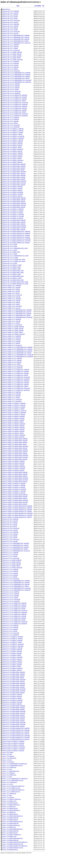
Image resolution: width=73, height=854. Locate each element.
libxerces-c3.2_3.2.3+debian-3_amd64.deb (12, 694)
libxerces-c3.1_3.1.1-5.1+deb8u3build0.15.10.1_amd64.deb (16, 580)
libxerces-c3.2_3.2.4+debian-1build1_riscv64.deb (13, 724)
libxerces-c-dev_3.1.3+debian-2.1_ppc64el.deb (13, 138)
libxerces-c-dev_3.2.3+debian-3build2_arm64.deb (13, 199)
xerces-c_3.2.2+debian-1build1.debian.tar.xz (12, 816)
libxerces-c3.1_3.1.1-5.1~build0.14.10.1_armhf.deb (14, 606)
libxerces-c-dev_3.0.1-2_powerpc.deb (11, 20)
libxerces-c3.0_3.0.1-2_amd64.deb (10, 519)
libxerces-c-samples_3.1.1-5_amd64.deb (11, 392)
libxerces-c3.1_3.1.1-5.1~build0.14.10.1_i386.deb (13, 608)
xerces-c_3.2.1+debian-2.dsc (9, 812)
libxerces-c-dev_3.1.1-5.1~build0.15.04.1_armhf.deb (14, 110)
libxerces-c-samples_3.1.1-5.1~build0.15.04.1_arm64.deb (15, 382)
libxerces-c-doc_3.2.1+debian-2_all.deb (11, 268)
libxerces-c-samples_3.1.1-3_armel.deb (11, 339)
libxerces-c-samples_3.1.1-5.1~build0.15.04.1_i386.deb (15, 386)
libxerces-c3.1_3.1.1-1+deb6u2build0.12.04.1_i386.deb (15, 548)
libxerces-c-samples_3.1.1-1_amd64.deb (11, 319)
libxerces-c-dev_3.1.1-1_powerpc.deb (11, 50)
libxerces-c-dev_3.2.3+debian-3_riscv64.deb (12, 194)
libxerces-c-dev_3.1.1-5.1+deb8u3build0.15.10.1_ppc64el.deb (16, 82)
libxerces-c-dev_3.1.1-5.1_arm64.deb (11, 85)
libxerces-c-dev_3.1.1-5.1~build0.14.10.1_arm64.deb (14, 97)
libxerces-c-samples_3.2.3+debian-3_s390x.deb (13, 470)
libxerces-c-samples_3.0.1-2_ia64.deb (11, 291)
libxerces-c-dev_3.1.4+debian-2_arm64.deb (12, 143)
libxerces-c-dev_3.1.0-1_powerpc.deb (11, 31)
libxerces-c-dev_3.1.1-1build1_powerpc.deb (12, 59)
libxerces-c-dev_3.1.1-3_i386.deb (10, 69)
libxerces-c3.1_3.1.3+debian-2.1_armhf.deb (12, 640)
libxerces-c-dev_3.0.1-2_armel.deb (10, 13)
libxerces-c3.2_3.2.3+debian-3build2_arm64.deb (13, 707)
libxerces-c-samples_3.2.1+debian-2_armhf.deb (13, 431)
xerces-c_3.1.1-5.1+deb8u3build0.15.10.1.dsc (12, 780)
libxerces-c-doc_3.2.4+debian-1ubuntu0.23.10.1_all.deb (15, 283)
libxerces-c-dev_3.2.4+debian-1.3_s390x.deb (12, 218)
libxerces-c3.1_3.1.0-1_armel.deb (10, 534)
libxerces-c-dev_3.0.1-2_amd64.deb (10, 11)
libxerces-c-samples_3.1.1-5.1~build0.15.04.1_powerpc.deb (16, 388)
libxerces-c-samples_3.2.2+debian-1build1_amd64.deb (15, 438)
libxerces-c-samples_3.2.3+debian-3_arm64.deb (13, 463)
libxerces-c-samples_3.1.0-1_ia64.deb (11, 304)
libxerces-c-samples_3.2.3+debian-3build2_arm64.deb (14, 474)
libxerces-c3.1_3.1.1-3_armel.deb (10, 573)
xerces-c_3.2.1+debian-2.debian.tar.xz (11, 810)
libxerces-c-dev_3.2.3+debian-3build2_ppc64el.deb (14, 203)
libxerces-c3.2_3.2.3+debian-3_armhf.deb (12, 698)
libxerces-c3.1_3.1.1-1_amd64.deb (10, 552)
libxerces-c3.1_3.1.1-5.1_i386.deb (10, 597)
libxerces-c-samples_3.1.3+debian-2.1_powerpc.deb (14, 410)
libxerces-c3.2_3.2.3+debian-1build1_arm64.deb (13, 685)
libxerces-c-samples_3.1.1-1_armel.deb (11, 321)
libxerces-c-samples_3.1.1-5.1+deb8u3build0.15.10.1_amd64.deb (17, 347)
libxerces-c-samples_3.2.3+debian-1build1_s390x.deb (14, 459)
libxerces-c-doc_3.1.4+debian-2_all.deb (11, 266)
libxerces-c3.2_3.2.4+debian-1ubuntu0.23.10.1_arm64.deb (15, 731)
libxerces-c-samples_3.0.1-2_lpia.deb (11, 293)
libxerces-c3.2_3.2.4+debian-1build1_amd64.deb (13, 717)
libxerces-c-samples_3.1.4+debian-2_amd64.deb (13, 416)
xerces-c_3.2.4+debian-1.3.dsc (9, 836)
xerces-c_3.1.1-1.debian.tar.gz (9, 767)
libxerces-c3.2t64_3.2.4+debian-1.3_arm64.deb (13, 743)
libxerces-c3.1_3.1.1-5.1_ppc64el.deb (11, 601)
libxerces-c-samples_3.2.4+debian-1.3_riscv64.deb (14, 491)
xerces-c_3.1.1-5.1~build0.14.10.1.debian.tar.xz (13, 786)
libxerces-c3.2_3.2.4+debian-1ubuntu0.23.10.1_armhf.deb (15, 733)
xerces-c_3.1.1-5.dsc (7, 795)
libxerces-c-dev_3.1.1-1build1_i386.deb (11, 57)
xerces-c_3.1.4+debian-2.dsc (9, 806)
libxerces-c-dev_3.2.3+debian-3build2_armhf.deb (13, 201)
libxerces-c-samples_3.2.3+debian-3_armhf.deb (13, 464)
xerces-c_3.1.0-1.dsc (7, 759)
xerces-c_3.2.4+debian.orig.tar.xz (10, 849)
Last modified (37, 5)
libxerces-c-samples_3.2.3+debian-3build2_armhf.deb (14, 476)
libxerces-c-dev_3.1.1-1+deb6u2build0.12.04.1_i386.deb (15, 41)
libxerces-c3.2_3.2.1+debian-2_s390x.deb (12, 670)
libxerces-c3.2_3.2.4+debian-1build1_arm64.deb (13, 718)
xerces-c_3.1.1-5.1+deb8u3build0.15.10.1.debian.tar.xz (15, 778)
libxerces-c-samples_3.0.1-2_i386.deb (11, 289)
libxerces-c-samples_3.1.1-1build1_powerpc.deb (13, 334)
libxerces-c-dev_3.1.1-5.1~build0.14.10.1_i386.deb (14, 100)
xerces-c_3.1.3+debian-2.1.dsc (9, 801)
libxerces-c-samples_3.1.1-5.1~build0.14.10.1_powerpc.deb (16, 377)
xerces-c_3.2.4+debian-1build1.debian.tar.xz (12, 838)
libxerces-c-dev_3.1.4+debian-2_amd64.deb (12, 141)
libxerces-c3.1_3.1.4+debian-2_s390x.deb (12, 659)
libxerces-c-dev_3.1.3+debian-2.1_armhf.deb (12, 132)
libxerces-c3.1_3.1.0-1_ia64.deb (9, 537)
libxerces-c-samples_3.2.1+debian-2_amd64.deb (13, 427)
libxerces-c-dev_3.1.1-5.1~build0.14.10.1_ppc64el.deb (15, 104)
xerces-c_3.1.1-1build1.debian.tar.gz (10, 771)
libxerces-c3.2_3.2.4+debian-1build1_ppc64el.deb (13, 722)
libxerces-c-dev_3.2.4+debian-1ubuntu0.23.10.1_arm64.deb (16, 235)
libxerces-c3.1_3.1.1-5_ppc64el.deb (10, 634)
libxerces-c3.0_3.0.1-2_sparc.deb (10, 530)
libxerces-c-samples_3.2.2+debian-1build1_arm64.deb (14, 440)
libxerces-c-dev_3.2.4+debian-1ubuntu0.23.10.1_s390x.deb (16, 242)
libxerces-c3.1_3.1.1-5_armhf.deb (10, 629)
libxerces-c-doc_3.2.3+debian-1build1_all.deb (13, 272)
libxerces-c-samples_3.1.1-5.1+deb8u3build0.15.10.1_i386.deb (16, 352)
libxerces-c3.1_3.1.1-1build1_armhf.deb (11, 563)
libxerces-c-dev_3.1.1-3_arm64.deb (10, 63)
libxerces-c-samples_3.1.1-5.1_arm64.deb (12, 360)
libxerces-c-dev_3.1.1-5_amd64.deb (10, 117)
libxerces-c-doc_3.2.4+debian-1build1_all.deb (13, 280)
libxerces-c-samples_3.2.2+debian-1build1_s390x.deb (14, 448)
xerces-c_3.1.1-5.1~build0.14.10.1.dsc (11, 787)
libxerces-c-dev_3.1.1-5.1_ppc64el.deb (11, 93)
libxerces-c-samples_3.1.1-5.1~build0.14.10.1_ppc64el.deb (16, 379)
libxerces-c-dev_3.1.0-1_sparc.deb (10, 33)
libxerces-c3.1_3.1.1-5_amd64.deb (10, 625)
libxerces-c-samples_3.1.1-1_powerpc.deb (12, 324)
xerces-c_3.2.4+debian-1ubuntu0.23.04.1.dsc (12, 844)
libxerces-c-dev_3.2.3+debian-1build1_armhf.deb (13, 179)
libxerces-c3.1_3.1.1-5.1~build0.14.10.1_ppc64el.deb (14, 612)
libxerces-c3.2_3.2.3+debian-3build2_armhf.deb (13, 709)
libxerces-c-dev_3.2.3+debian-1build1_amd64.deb (14, 175)
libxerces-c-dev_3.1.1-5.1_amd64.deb (11, 83)
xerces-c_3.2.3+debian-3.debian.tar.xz (11, 825)
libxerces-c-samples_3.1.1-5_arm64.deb (11, 393)
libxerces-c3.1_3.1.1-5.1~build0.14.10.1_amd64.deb (14, 603)
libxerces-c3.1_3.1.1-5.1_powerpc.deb (11, 599)
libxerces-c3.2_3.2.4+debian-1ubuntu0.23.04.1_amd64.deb (15, 728)
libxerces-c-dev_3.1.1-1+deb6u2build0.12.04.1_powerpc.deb (16, 42)
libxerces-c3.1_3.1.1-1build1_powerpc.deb (12, 567)
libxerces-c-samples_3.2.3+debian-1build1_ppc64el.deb (15, 455)
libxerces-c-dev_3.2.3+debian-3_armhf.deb (12, 190)
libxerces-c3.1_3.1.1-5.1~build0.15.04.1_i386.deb (13, 619)
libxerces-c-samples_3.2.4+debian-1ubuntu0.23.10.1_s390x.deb (17, 517)
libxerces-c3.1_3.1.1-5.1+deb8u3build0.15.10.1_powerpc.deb (16, 588)
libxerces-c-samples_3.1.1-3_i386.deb (11, 343)
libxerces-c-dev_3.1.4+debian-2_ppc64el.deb (12, 149)
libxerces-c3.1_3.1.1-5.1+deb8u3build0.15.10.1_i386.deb (15, 586)
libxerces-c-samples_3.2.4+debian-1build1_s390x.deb (14, 504)
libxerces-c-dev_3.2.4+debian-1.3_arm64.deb (12, 210)
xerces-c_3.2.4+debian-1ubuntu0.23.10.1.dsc (12, 847)
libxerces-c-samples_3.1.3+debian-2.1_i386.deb (13, 408)
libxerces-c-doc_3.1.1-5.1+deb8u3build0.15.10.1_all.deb (15, 255)
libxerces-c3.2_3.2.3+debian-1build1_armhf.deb (13, 687)
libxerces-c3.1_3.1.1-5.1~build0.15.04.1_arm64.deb (14, 616)
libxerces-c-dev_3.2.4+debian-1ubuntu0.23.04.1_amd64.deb (16, 231)
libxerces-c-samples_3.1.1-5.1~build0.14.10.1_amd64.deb (15, 369)
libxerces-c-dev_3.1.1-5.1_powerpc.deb (11, 91)
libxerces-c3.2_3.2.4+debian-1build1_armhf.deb (13, 720)
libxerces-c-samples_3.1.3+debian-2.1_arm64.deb (13, 405)
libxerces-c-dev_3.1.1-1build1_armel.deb (11, 54)
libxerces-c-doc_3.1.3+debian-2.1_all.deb (12, 265)
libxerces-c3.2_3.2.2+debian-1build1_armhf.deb (13, 675)
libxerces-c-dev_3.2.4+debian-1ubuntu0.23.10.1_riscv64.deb (16, 240)
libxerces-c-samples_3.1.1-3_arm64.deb (11, 337)
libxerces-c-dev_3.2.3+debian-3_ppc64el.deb (12, 192)
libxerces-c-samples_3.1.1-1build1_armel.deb (12, 328)
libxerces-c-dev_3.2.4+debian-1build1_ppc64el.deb (14, 225)
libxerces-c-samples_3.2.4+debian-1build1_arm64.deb (14, 496)
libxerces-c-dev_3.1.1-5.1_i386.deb (10, 89)
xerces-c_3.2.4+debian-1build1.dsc (10, 840)
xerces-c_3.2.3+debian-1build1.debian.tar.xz (12, 821)
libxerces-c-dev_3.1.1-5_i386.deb (10, 123)
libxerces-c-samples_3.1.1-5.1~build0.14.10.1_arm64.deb (15, 371)
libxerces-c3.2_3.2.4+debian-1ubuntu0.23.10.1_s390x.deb (15, 739)
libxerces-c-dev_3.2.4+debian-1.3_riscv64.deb (13, 216)
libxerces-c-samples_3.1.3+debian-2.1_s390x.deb (13, 414)
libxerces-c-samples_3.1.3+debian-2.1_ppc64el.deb (14, 412)
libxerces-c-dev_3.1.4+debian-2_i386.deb (12, 147)
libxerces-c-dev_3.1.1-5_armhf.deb (10, 121)
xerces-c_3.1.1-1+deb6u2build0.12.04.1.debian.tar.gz (14, 763)
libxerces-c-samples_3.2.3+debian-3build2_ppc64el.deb (15, 477)
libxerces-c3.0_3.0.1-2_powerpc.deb (10, 528)
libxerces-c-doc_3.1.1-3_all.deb (9, 253)
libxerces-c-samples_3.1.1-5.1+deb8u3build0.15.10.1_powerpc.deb (17, 354)
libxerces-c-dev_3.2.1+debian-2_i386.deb (12, 158)
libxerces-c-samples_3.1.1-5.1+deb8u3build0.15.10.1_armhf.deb (17, 351)
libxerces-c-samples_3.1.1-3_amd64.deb (11, 336)
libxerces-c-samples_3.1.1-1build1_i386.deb (12, 332)
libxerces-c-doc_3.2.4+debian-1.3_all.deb (12, 278)
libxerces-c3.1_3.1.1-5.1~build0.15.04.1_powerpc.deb (14, 621)
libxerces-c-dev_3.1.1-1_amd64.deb (10, 44)
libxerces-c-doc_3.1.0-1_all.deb (9, 246)
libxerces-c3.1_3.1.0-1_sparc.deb (10, 541)
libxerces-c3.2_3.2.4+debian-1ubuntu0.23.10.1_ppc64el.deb (16, 735)
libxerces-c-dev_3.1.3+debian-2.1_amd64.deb (12, 128)
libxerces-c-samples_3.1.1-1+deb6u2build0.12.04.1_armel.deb (16, 311)
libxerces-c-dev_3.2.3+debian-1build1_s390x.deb (13, 184)
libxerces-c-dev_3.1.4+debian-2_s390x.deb (12, 151)
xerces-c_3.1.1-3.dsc (7, 776)
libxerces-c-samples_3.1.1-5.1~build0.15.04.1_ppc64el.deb (16, 390)
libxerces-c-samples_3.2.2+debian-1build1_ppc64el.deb (15, 446)
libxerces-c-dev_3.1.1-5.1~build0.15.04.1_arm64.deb (14, 108)
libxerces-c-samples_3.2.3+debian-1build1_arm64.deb (14, 451)
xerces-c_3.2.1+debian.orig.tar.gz (10, 814)
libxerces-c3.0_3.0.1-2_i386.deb (9, 522)
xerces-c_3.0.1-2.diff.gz (7, 752)
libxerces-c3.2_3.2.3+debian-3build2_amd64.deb (13, 705)
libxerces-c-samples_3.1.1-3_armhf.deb (11, 341)
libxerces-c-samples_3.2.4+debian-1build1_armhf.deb (14, 498)
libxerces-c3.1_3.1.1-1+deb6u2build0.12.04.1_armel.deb (15, 545)
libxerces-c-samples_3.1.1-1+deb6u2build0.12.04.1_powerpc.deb (17, 317)
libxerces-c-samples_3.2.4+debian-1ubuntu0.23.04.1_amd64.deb (17, 506)
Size (43, 5)
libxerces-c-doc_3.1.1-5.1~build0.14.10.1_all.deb (13, 259)
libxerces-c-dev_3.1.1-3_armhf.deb (10, 67)
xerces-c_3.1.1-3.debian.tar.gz (9, 774)
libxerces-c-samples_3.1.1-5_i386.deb (11, 397)
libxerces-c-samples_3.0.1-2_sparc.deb (11, 296)
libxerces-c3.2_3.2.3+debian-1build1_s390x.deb (13, 692)
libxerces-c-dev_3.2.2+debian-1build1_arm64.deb (13, 166)
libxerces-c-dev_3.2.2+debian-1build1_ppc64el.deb (14, 171)
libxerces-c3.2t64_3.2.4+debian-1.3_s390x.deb (13, 750)
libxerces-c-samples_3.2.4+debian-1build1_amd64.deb (15, 494)
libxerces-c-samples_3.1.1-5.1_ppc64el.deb (12, 367)
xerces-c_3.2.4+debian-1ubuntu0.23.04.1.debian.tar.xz (14, 842)
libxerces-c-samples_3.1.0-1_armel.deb (11, 300)
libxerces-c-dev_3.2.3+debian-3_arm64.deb (12, 188)
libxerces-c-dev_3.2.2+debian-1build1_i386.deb (13, 169)
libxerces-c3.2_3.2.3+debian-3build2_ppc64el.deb (13, 711)
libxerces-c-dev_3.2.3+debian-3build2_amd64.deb (14, 197)
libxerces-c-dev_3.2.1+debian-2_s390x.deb (12, 162)
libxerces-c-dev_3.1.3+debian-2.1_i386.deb (12, 134)
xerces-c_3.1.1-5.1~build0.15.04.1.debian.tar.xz (13, 789)
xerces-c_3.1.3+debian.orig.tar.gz (10, 802)
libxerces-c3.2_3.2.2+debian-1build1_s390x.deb (13, 681)
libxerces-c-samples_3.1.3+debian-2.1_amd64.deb (14, 403)
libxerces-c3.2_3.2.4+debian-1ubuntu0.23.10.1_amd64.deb (15, 730)
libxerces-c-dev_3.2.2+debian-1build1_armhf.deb (13, 168)
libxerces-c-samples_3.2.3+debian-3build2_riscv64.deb (15, 479)
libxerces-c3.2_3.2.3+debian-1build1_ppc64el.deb (13, 689)
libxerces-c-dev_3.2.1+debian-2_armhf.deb (12, 156)
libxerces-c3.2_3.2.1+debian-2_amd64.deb (12, 661)
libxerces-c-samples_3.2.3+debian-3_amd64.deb (13, 461)
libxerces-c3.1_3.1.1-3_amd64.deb (10, 569)
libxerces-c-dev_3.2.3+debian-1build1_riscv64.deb (14, 182)
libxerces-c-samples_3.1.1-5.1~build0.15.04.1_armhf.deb (15, 384)
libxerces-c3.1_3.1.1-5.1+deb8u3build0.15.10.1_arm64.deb (16, 582)
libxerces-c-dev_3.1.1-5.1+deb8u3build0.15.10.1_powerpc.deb (16, 80)
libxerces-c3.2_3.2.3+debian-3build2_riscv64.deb (13, 713)
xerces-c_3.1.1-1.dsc (7, 769)
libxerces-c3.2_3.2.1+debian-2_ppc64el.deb (12, 668)
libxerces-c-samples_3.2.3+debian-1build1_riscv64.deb (15, 457)
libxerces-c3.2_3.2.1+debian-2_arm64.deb (12, 662)
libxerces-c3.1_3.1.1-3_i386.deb (9, 576)
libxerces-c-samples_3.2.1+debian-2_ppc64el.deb (13, 435)
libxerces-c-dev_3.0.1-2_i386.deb (10, 14)
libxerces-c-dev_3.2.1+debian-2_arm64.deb (12, 154)
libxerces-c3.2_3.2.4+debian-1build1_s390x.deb (13, 726)
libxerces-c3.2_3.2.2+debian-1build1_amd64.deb (13, 672)
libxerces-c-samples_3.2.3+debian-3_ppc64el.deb (13, 466)
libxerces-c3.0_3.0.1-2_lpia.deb (9, 526)
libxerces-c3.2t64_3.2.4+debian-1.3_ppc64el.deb (13, 746)
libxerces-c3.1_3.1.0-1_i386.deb (9, 535)
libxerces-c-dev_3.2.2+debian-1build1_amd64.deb (14, 164)
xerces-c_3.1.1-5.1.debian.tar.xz (9, 782)
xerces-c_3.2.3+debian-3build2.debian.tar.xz (12, 829)
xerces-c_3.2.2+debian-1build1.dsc (10, 817)
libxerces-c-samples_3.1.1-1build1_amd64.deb (13, 326)
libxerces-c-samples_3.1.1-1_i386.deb (11, 323)
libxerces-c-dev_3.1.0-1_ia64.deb (10, 29)
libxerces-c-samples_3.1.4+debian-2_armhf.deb (13, 420)
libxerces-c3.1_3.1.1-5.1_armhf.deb (10, 595)
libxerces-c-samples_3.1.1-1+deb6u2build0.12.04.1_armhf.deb (16, 313)
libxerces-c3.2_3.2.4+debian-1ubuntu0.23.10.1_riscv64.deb (16, 737)
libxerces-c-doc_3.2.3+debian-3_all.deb (11, 274)
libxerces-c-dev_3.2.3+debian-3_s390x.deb (12, 196)
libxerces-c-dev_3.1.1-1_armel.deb (10, 46)
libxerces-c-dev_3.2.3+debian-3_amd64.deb (12, 186)
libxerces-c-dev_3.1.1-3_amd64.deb (10, 61)
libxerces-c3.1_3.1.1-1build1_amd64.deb (11, 560)
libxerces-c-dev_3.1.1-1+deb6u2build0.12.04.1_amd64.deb (16, 35)
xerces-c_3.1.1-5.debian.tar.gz (9, 793)
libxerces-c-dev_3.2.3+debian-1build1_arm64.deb (13, 177)
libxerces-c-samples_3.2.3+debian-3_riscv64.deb (13, 468)
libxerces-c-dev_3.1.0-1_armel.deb (10, 26)
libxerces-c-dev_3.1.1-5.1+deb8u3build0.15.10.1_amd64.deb (16, 72)
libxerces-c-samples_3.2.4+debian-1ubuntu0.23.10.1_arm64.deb (17, 509)
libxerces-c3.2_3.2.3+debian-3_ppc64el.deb (12, 700)
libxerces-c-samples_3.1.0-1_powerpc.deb (12, 306)
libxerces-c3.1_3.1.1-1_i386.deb (9, 556)
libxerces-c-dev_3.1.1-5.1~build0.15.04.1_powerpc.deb (15, 113)
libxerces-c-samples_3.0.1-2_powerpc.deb (12, 294)
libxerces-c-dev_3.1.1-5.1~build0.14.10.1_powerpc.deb (15, 102)
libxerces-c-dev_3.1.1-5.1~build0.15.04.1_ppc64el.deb (15, 115)
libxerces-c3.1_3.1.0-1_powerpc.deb (10, 539)
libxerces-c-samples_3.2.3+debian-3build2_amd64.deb (15, 472)
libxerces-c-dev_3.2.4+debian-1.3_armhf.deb (12, 212)
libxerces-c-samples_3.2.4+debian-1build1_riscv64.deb (15, 502)
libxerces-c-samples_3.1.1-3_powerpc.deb (12, 345)
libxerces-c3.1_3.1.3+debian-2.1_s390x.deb (12, 647)
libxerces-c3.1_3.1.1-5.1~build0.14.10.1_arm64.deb (14, 604)
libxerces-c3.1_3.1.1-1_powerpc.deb (10, 558)
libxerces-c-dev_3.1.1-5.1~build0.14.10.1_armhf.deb (14, 98)
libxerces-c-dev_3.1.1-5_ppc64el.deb (10, 126)
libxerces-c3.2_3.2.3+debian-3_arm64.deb (12, 696)
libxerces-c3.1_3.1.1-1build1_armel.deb (11, 562)
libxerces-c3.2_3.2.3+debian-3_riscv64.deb (12, 702)
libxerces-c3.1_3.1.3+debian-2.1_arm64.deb (12, 638)
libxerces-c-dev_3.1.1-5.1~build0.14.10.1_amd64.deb (14, 95)
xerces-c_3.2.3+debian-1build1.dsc (10, 823)
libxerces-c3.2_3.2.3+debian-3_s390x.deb (12, 703)
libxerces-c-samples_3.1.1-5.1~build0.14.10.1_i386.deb (15, 375)
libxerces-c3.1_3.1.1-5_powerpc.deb (10, 632)
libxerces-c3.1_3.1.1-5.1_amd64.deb (10, 591)
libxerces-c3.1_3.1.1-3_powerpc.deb (10, 578)
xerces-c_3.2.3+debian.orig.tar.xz (10, 832)
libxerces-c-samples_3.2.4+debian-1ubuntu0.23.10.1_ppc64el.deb (17, 513)
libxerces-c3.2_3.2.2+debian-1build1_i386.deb (13, 677)
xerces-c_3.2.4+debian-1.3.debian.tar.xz (11, 834)
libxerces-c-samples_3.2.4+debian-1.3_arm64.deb (13, 485)
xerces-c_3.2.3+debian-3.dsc (9, 827)
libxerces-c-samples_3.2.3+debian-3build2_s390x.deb (14, 481)
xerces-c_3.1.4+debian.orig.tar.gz (10, 808)
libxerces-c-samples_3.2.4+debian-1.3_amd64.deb (14, 483)
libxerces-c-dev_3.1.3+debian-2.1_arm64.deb (12, 130)
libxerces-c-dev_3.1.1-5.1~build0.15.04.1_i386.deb (14, 111)
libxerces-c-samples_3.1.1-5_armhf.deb (11, 395)
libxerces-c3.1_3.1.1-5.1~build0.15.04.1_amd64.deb (14, 614)
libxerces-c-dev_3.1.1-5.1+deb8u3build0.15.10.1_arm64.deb (16, 74)
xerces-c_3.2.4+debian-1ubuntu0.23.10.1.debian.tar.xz (14, 845)
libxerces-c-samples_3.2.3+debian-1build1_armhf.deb (14, 453)
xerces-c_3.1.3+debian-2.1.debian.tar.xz (11, 799)
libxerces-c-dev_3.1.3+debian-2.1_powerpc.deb (13, 136)
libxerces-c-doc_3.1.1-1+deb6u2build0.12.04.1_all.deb (15, 248)
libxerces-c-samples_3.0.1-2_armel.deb (11, 287)
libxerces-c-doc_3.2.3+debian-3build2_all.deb (13, 276)
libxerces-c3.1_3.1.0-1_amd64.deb (10, 532)
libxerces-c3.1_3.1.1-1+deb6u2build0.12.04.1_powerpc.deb (16, 550)
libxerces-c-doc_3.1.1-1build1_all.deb (11, 252)
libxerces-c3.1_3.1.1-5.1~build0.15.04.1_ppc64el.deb (14, 623)
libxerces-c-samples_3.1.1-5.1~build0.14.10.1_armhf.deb (15, 373)
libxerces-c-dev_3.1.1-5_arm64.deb (10, 119)
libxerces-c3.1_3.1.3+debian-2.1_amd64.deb (12, 636)
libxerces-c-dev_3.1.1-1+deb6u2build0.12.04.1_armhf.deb (15, 39)
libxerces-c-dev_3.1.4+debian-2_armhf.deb (12, 145)
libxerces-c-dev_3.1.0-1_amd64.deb (10, 24)
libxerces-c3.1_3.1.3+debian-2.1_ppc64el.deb (12, 646)
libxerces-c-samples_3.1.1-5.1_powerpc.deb (12, 365)
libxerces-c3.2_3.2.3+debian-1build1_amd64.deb (13, 683)
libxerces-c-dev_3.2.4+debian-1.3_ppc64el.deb (13, 214)
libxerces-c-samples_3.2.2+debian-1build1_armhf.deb (14, 442)
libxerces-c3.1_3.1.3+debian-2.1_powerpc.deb (13, 644)
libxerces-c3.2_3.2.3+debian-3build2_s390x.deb (13, 715)
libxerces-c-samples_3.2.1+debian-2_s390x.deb (13, 436)
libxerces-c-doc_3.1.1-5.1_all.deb (10, 257)
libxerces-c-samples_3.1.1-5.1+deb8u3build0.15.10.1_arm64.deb (17, 349)
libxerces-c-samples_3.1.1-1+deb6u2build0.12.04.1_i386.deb (16, 315)
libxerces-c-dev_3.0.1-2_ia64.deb (10, 16)
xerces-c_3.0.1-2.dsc (7, 754)
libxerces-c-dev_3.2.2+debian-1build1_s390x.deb (13, 173)
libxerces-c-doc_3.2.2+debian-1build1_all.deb (13, 270)
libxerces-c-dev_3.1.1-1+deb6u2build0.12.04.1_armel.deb (15, 37)
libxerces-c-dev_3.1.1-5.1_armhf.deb (10, 87)
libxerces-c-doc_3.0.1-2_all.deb (9, 244)
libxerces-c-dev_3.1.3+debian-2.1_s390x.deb (12, 139)
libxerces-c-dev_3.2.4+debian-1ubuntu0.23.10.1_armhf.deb (16, 237)
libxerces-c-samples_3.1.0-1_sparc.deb (11, 308)
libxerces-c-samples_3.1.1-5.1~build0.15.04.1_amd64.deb (15, 380)
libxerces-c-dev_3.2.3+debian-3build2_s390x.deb (13, 207)
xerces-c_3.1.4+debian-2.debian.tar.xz (11, 804)
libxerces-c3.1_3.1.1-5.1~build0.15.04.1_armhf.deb (14, 618)
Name (17, 5)
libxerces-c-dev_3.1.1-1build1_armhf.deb (11, 55)
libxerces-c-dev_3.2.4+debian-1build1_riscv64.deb (14, 227)
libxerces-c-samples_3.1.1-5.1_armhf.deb (11, 362)
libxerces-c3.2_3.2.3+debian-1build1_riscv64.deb (13, 690)
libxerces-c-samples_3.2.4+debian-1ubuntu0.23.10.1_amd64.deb (17, 507)
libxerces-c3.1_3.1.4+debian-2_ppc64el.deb (12, 657)
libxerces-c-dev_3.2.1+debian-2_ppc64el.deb (12, 160)
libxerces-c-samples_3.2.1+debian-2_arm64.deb (13, 429)
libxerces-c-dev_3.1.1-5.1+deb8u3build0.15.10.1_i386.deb (15, 78)
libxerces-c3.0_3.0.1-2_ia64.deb (9, 524)
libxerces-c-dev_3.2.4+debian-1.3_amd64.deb (12, 209)
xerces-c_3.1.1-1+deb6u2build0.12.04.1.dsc (12, 765)
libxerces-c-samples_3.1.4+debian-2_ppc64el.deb (13, 423)
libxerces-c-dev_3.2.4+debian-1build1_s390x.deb (13, 229)
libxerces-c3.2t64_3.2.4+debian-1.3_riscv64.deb (13, 748)
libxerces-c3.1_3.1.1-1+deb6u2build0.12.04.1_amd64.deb (15, 543)
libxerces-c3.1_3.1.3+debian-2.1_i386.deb (12, 642)
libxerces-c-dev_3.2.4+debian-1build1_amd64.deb (14, 220)
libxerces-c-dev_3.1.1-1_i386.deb (10, 48)
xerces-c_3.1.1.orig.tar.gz (8, 797)
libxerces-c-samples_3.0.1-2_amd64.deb (11, 285)
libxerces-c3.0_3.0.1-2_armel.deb (10, 520)
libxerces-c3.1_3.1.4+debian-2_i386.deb (11, 655)
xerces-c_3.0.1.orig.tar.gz (8, 756)
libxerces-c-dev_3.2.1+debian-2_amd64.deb (12, 153)
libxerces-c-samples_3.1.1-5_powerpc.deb (12, 399)
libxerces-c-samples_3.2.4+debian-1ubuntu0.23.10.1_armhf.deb (17, 511)
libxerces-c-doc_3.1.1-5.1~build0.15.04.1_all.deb (13, 261)
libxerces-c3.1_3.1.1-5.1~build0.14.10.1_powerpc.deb (14, 610)
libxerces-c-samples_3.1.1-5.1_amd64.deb (12, 358)
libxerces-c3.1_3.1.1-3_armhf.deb (10, 575)
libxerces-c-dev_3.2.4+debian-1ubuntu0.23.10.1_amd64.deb (16, 233)
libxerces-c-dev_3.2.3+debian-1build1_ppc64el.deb (14, 181)
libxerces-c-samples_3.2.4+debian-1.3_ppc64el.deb (14, 489)
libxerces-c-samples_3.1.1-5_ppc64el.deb (11, 401)
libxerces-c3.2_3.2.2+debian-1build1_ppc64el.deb (13, 679)
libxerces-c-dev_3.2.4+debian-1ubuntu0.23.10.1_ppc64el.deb (16, 238)
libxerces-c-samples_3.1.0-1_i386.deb (11, 302)
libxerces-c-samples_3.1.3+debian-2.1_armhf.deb (13, 407)
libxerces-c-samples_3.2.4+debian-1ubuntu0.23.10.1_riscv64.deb (17, 515)
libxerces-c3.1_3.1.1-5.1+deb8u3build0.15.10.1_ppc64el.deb (16, 590)
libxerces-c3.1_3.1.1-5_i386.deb (9, 631)
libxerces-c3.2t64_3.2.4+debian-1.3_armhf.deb (13, 745)
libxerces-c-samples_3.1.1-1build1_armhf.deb (13, 330)
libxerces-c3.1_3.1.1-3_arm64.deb (10, 571)
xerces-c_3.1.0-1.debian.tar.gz (9, 758)
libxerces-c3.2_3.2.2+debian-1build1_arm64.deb (13, 674)
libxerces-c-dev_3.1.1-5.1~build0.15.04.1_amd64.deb (14, 106)
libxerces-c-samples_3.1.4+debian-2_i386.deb (13, 421)
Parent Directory (6, 9)
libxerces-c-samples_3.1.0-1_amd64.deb (11, 298)
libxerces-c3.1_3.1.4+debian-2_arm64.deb (12, 651)
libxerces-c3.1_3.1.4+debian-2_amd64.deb (12, 649)
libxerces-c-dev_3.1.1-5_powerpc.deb (11, 125)
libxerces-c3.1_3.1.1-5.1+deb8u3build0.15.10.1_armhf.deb (15, 584)
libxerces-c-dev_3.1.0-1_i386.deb (10, 27)
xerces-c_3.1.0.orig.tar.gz (8, 761)
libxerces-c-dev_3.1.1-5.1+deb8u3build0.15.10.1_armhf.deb (16, 76)
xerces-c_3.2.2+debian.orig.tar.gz (10, 819)
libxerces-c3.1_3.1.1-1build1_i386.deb (11, 565)
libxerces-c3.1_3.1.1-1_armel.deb (10, 554)
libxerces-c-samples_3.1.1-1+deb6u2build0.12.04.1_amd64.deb (17, 309)
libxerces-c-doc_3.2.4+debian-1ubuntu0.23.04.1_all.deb (15, 281)
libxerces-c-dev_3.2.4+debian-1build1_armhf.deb (13, 224)
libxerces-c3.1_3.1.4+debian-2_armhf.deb (12, 653)
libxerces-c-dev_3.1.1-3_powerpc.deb (11, 70)
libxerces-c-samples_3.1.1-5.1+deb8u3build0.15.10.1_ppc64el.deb (17, 356)
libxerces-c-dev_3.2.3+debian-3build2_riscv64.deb (14, 205)
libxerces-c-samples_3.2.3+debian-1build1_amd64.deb (15, 449)
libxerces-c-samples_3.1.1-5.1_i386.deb (11, 364)
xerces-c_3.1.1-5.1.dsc (7, 784)
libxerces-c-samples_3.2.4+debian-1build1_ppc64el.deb (15, 500)
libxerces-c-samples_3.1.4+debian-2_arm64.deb (13, 418)
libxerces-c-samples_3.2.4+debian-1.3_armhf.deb (13, 487)
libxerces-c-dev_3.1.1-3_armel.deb (10, 65)
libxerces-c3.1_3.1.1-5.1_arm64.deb (10, 593)
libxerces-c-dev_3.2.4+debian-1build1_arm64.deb (13, 222)
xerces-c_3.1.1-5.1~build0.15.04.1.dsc (11, 791)
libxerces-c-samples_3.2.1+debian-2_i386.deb (13, 433)
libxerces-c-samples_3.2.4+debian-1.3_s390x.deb (13, 492)
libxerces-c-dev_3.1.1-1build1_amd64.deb (12, 52)
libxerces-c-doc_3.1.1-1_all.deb (9, 250)
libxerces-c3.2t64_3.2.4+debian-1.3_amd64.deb (13, 741)
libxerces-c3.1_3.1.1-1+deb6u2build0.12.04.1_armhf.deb (15, 547)
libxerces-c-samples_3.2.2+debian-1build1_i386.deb (14, 444)
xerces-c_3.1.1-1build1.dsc (8, 773)
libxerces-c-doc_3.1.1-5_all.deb (9, 263)
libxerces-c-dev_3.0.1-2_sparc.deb (10, 22)
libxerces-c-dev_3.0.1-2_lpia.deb (10, 18)
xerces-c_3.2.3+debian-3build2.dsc (10, 830)
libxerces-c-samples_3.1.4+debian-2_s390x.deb (13, 425)
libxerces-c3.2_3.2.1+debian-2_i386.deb (11, 666)
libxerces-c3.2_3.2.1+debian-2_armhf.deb (12, 664)
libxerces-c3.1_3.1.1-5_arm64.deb (10, 627)
